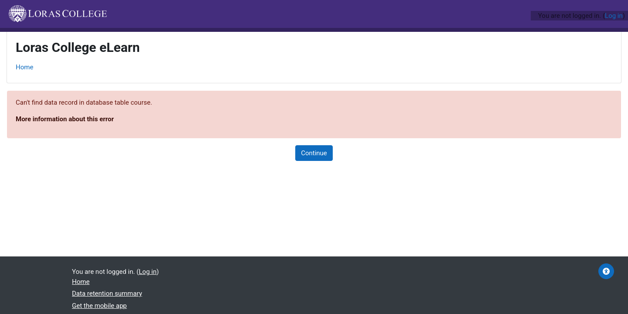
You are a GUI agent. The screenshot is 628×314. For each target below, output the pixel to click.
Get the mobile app (99, 306)
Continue (314, 153)
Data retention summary (107, 293)
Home (24, 67)
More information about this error (65, 119)
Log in (614, 16)
